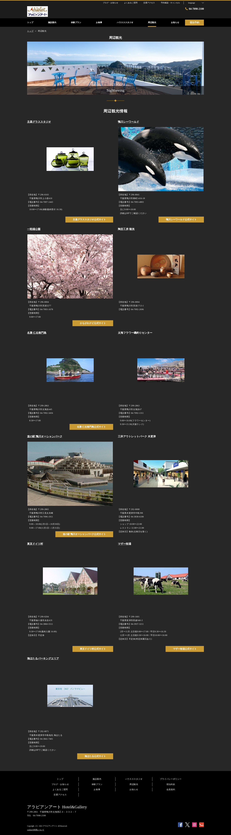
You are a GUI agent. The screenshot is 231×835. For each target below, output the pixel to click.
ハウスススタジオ (134, 779)
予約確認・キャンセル (170, 3)
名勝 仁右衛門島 (36, 332)
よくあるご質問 (60, 789)
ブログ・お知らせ (60, 784)
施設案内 (97, 779)
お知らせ (133, 789)
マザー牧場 (124, 543)
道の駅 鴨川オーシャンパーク (44, 436)
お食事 (97, 789)
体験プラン (97, 784)
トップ (60, 779)
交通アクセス (60, 795)
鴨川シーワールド (128, 121)
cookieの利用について (35, 830)
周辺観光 (133, 784)
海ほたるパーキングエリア (43, 658)
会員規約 (170, 789)
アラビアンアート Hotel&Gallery (57, 807)
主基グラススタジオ (39, 121)
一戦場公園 (33, 229)
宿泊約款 (170, 784)
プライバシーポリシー (171, 779)
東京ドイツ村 (35, 543)
